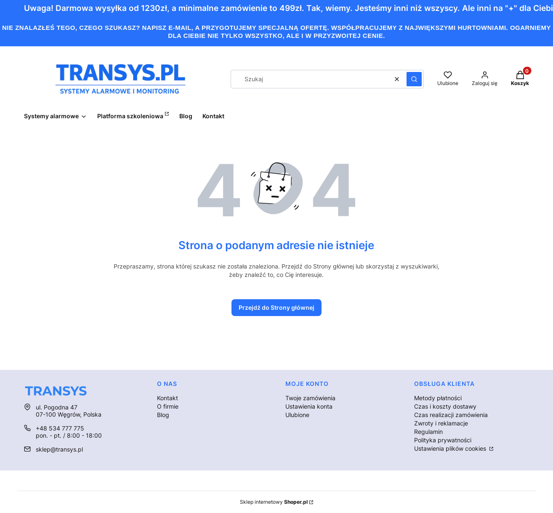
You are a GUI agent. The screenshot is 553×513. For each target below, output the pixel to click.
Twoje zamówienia (310, 397)
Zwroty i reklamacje (441, 423)
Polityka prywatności (442, 440)
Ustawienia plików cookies (451, 448)
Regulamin (428, 431)
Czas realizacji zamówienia (451, 414)
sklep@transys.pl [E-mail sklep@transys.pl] (59, 449)
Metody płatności (438, 397)
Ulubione (297, 414)
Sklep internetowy (274, 502)
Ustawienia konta (308, 406)
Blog (163, 414)
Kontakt (167, 397)
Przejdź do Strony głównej (276, 307)
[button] (414, 79)
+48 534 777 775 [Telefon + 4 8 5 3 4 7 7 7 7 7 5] (60, 428)
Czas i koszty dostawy (445, 406)
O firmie (167, 406)
